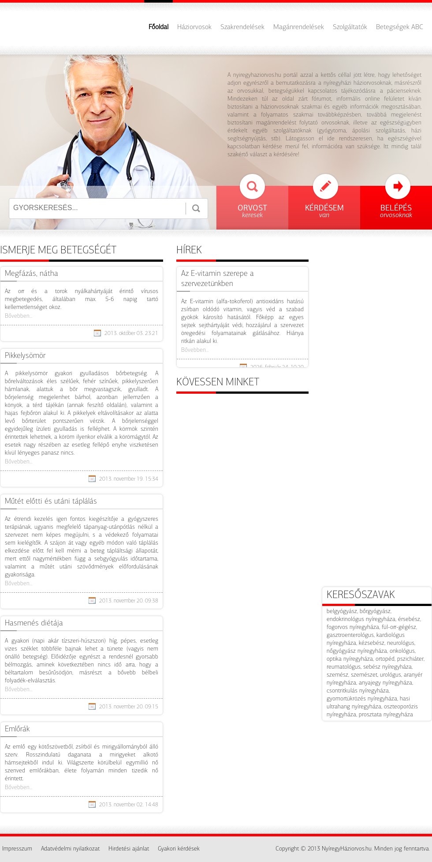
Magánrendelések (298, 27)
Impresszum (17, 849)
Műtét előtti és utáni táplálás (51, 501)
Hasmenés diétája (34, 623)
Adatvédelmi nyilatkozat (70, 849)
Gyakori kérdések (179, 849)
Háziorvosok (194, 27)
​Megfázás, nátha (31, 274)
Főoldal (158, 27)
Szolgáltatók (350, 27)
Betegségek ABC (399, 27)
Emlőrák (17, 729)
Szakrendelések (242, 27)
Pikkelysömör (25, 356)
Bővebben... (18, 316)
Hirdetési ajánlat (128, 849)
